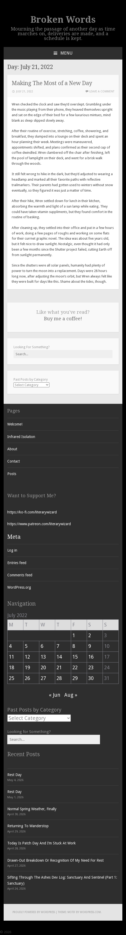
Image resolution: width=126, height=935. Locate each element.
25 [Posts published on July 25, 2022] (11, 678)
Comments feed (19, 575)
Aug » (70, 695)
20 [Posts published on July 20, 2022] (43, 668)
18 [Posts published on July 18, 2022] (11, 668)
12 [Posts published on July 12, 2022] (27, 657)
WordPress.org (19, 587)
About (12, 449)
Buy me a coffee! (63, 318)
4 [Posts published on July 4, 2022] (10, 646)
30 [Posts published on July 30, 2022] (90, 678)
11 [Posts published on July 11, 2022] (11, 657)
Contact (13, 461)
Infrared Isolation (21, 437)
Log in (12, 550)
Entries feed (16, 563)
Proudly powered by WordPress (33, 912)
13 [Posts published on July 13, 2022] (43, 657)
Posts (11, 474)
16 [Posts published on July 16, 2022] (90, 657)
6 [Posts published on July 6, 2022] (42, 646)
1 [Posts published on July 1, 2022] (73, 635)
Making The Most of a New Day (52, 83)
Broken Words (63, 19)
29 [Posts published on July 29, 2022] (75, 678)
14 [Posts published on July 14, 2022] (59, 657)
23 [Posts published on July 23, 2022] (90, 668)
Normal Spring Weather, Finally (31, 809)
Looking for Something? (29, 731)
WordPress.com (90, 912)
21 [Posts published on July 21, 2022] (59, 668)
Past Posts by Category (31, 379)
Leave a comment (101, 91)
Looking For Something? (32, 347)
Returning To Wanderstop (28, 826)
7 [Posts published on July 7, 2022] (57, 646)
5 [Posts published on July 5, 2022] (26, 646)
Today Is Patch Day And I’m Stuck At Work (41, 843)
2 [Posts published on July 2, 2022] (89, 635)
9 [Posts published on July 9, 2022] (89, 646)
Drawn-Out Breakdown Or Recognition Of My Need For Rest (55, 860)
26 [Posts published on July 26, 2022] (27, 678)
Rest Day (14, 775)
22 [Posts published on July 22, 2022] (75, 668)
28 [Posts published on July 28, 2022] (59, 678)
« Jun (54, 695)
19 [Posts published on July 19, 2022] (27, 668)
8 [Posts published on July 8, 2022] (73, 646)
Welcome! (14, 424)
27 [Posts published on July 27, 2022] (43, 678)
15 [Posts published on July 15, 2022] (75, 657)
